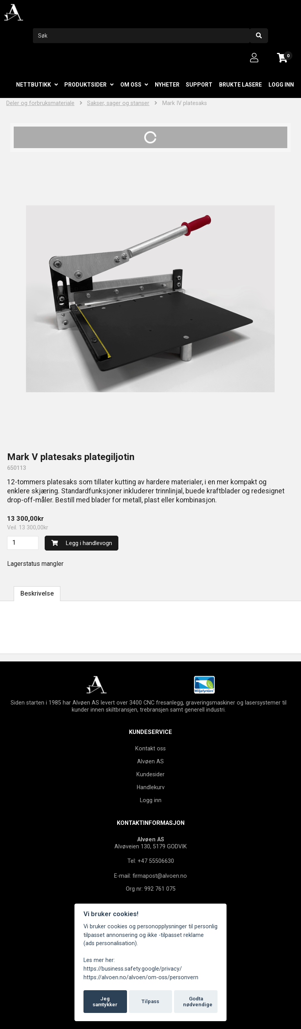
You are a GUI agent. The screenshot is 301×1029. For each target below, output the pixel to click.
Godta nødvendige (197, 1002)
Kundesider (150, 774)
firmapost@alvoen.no (159, 876)
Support (199, 85)
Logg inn (281, 85)
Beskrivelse (37, 593)
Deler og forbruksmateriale (40, 103)
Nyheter (167, 85)
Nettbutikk (33, 85)
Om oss (130, 85)
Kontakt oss (150, 748)
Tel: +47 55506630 (150, 861)
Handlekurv (151, 787)
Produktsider (85, 85)
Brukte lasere (240, 85)
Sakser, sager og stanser (118, 103)
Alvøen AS (150, 761)
